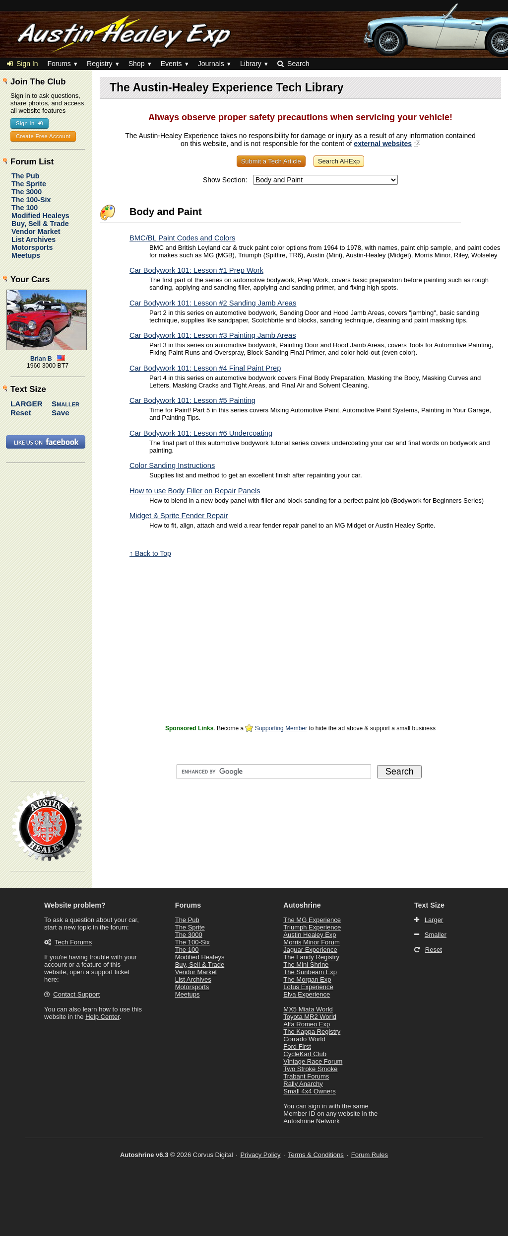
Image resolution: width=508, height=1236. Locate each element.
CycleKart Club (304, 1054)
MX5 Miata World (307, 1009)
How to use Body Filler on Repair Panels (194, 491)
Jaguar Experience (310, 949)
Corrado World (304, 1039)
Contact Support (76, 994)
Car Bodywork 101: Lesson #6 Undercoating (200, 433)
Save (60, 412)
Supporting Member (281, 728)
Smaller (65, 403)
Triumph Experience (312, 927)
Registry (99, 64)
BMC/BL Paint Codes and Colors (182, 238)
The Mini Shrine (305, 964)
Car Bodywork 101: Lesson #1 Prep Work (196, 270)
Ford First (297, 1046)
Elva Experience (306, 994)
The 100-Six (31, 200)
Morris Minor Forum (311, 942)
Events (171, 64)
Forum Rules (369, 1155)
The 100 (24, 208)
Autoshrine (301, 905)
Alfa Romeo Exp (306, 1024)
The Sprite (28, 184)
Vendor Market (36, 231)
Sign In (22, 64)
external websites (383, 144)
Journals (211, 64)
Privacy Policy (261, 1155)
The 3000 (26, 192)
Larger (26, 403)
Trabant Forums (306, 1076)
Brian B (41, 358)
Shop (136, 64)
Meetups (25, 255)
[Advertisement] (300, 652)
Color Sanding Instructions (172, 465)
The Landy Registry (311, 957)
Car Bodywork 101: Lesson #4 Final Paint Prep (205, 368)
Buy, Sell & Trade (40, 224)
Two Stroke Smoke (310, 1069)
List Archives (33, 239)
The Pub (25, 176)
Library (250, 64)
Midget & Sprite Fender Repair (178, 516)
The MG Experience (312, 920)
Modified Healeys (40, 216)
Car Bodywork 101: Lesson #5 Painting (192, 400)
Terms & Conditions (316, 1155)
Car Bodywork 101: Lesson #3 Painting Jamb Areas (212, 335)
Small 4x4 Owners (309, 1091)
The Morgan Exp (307, 979)
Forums (58, 64)
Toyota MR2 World (309, 1016)
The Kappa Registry (311, 1031)
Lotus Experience (308, 987)
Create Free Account (43, 136)
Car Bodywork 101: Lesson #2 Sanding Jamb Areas (212, 303)
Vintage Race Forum (312, 1061)
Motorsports (32, 247)
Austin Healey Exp (309, 934)
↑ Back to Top (150, 553)
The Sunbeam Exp (310, 972)
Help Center (102, 1016)
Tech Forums (73, 942)
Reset (20, 412)
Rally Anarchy (302, 1083)
